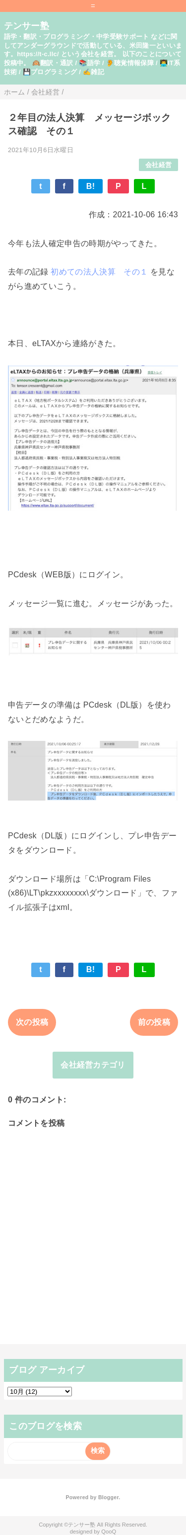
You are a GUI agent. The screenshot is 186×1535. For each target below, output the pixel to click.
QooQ (108, 1532)
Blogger (108, 1497)
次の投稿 (32, 1022)
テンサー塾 (27, 26)
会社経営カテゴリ (93, 1065)
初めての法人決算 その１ (99, 272)
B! (90, 186)
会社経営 (158, 165)
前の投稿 (154, 1022)
